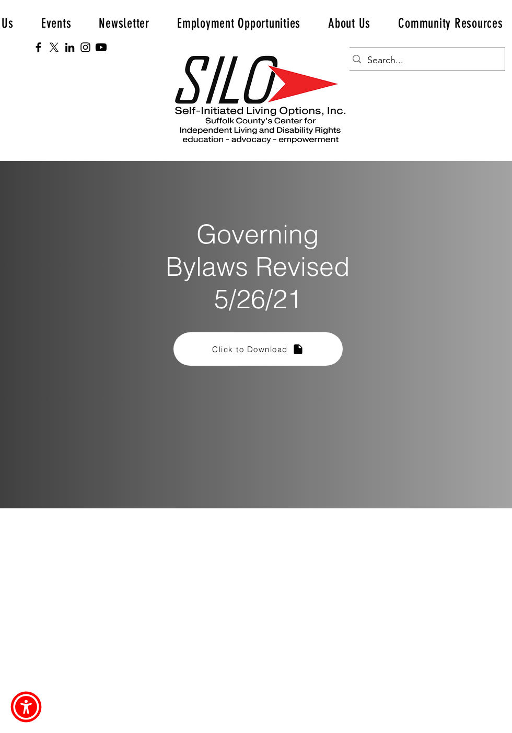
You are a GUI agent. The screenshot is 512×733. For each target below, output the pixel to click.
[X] (54, 47)
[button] (239, 23)
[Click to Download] (258, 349)
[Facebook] (38, 47)
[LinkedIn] (69, 47)
